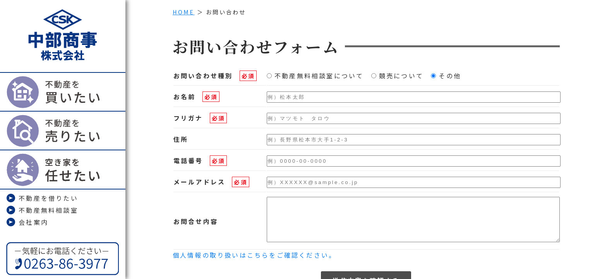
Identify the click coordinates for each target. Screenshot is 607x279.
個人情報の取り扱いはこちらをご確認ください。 (254, 263)
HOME (184, 12)
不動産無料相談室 (42, 210)
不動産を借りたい (42, 198)
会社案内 (27, 222)
